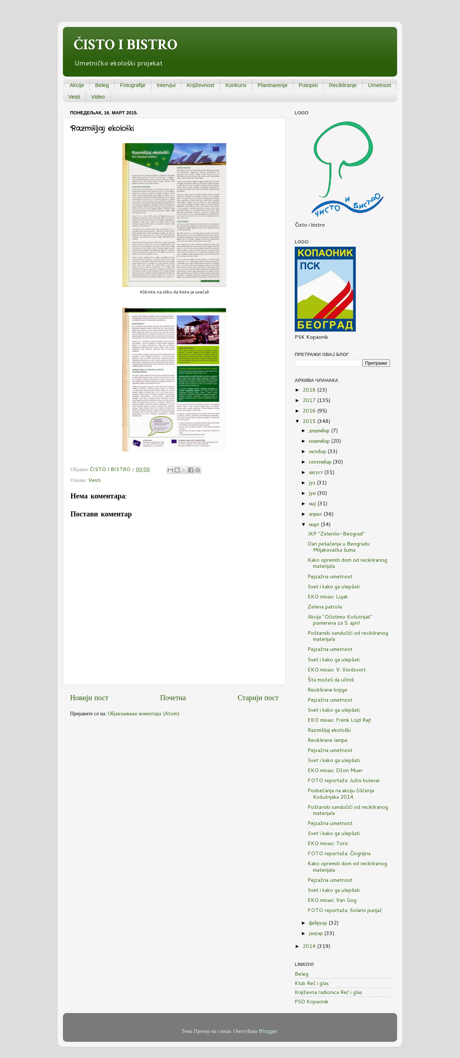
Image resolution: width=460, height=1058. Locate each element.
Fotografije (133, 85)
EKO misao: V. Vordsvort (337, 669)
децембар (320, 430)
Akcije (77, 85)
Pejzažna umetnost (330, 576)
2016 (310, 410)
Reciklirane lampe (328, 740)
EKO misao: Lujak (328, 596)
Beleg (102, 85)
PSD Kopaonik (311, 1001)
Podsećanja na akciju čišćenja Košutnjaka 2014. (341, 793)
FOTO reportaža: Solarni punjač (345, 910)
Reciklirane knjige (327, 689)
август (317, 472)
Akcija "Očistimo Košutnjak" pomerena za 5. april (340, 619)
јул (313, 482)
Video (98, 97)
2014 (310, 946)
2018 (310, 389)
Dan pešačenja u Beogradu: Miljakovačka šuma (339, 546)
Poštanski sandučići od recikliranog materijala (348, 636)
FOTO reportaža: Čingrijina (339, 853)
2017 (310, 400)
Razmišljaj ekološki (329, 730)
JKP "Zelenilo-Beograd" (336, 533)
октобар (318, 451)
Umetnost (379, 85)
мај (313, 503)
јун (313, 493)
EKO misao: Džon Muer (335, 770)
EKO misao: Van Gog (332, 900)
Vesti (74, 97)
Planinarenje (273, 85)
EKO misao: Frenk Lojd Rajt (339, 720)
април (316, 513)
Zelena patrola (325, 606)
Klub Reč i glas (312, 983)
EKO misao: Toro (328, 843)
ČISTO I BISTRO (126, 45)
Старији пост (258, 697)
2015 (310, 421)
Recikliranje (343, 85)
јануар (317, 933)
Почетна (173, 697)
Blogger (268, 1031)
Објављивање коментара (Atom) (144, 713)
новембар (320, 440)
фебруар (318, 922)
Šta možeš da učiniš (331, 679)
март (315, 524)
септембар (321, 461)
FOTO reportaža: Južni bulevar (344, 780)
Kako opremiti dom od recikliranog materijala (347, 563)
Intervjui (166, 85)
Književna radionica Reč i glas (328, 992)
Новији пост (89, 697)
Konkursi (235, 85)
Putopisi (308, 85)
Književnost (201, 85)
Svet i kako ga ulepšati (334, 586)
